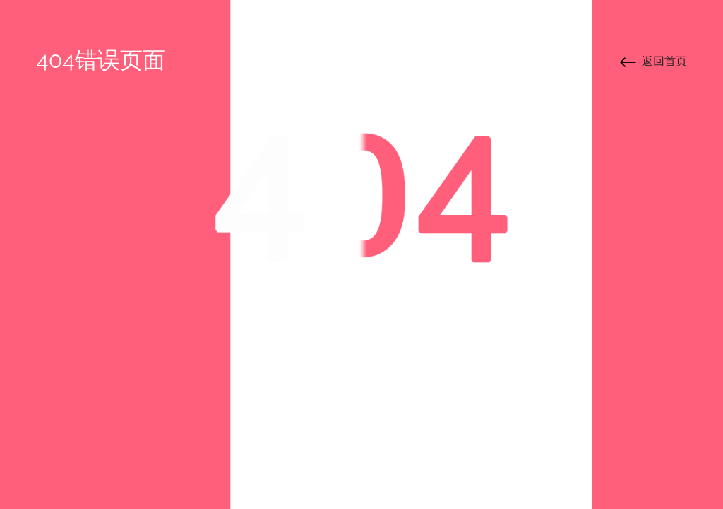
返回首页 (664, 61)
